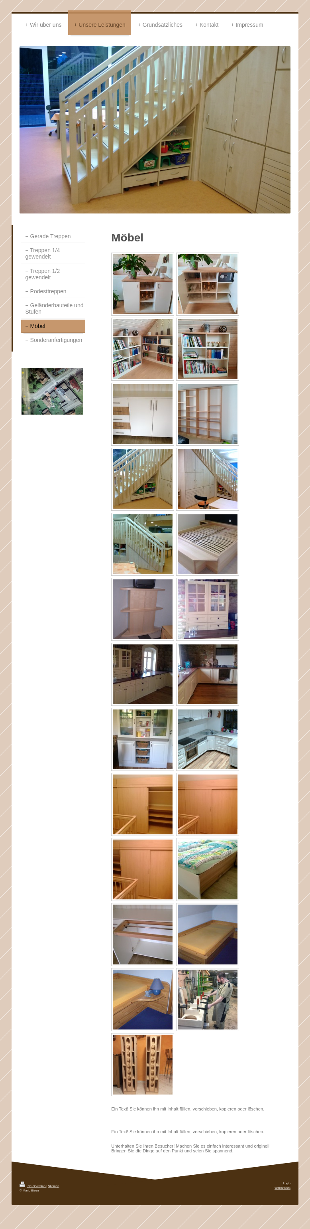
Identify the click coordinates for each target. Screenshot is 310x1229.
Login (286, 1183)
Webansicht (282, 1187)
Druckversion (33, 1186)
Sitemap (53, 1186)
